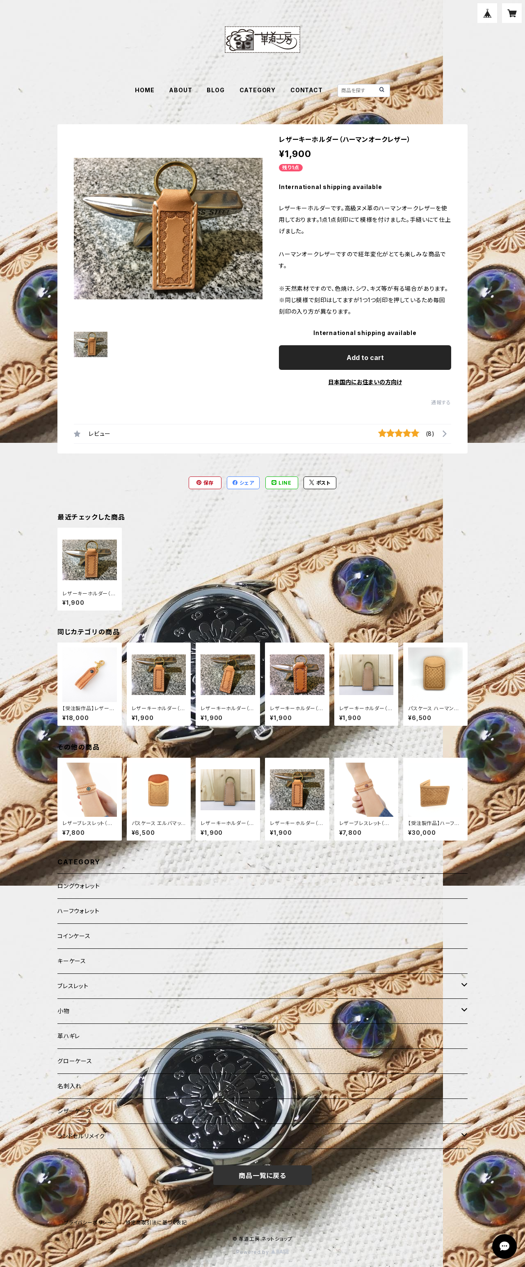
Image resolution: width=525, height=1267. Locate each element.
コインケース (74, 935)
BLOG (215, 90)
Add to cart (365, 357)
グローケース (74, 1060)
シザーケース (74, 1110)
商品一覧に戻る (262, 1175)
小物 (63, 1010)
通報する (441, 402)
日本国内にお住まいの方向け (365, 381)
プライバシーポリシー (88, 1222)
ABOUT (180, 90)
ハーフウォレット (78, 910)
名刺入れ (69, 1085)
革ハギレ (68, 1035)
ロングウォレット (78, 885)
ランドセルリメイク (81, 1136)
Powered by (262, 1252)
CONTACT (306, 90)
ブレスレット (73, 985)
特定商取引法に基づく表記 (156, 1222)
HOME (144, 90)
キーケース (71, 960)
